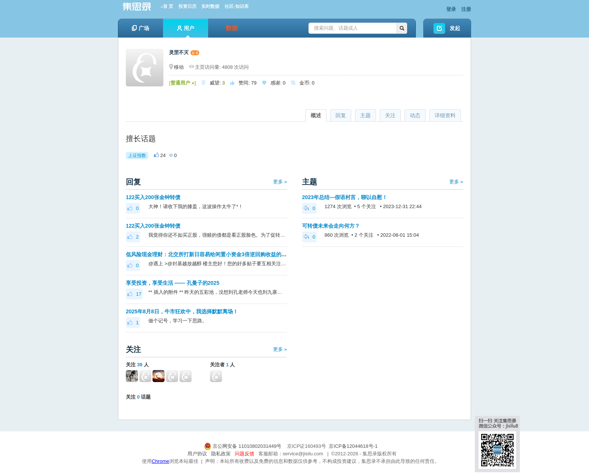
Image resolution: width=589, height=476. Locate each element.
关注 (390, 115)
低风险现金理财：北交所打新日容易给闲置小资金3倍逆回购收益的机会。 (211, 254)
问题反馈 (244, 453)
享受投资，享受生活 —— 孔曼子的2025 (172, 283)
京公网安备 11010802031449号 (243, 446)
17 (134, 294)
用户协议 (197, 453)
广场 (140, 28)
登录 (451, 9)
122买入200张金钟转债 (153, 197)
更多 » (280, 181)
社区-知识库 (237, 6)
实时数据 (210, 6)
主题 (365, 115)
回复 (340, 115)
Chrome (160, 461)
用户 (185, 31)
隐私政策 (221, 453)
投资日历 (187, 6)
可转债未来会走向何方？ (331, 226)
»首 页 (167, 6)
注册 (466, 9)
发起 (455, 28)
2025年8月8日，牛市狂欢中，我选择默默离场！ (182, 311)
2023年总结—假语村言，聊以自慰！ (344, 197)
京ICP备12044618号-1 (353, 446)
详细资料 (445, 115)
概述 (316, 115)
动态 (415, 115)
